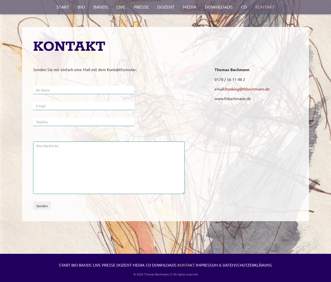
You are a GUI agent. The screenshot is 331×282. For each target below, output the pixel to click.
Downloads (219, 6)
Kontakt (265, 6)
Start (62, 6)
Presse (141, 6)
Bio (81, 6)
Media (189, 6)
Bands (100, 6)
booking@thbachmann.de (247, 88)
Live (120, 6)
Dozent (165, 6)
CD (244, 6)
